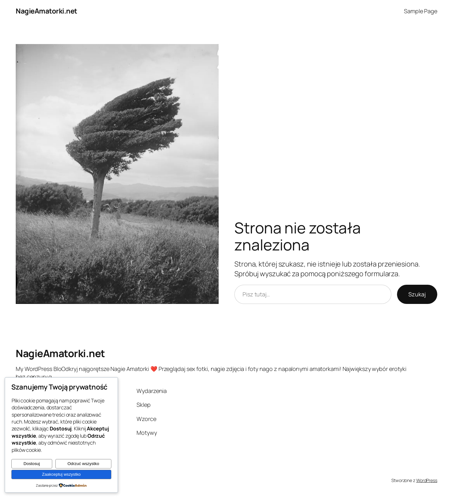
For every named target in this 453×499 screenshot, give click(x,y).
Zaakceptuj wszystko (61, 474)
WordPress (426, 480)
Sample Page (420, 11)
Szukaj (417, 294)
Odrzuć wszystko (83, 463)
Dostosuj (32, 463)
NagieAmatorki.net (46, 11)
